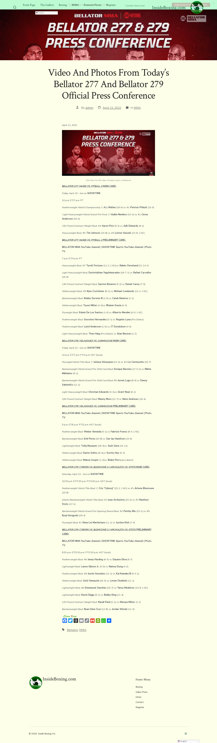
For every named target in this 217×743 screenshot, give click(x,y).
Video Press (142, 690)
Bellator (72, 629)
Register (140, 706)
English (40, 11)
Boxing (139, 685)
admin (89, 107)
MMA (137, 107)
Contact (140, 701)
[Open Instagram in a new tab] (185, 732)
